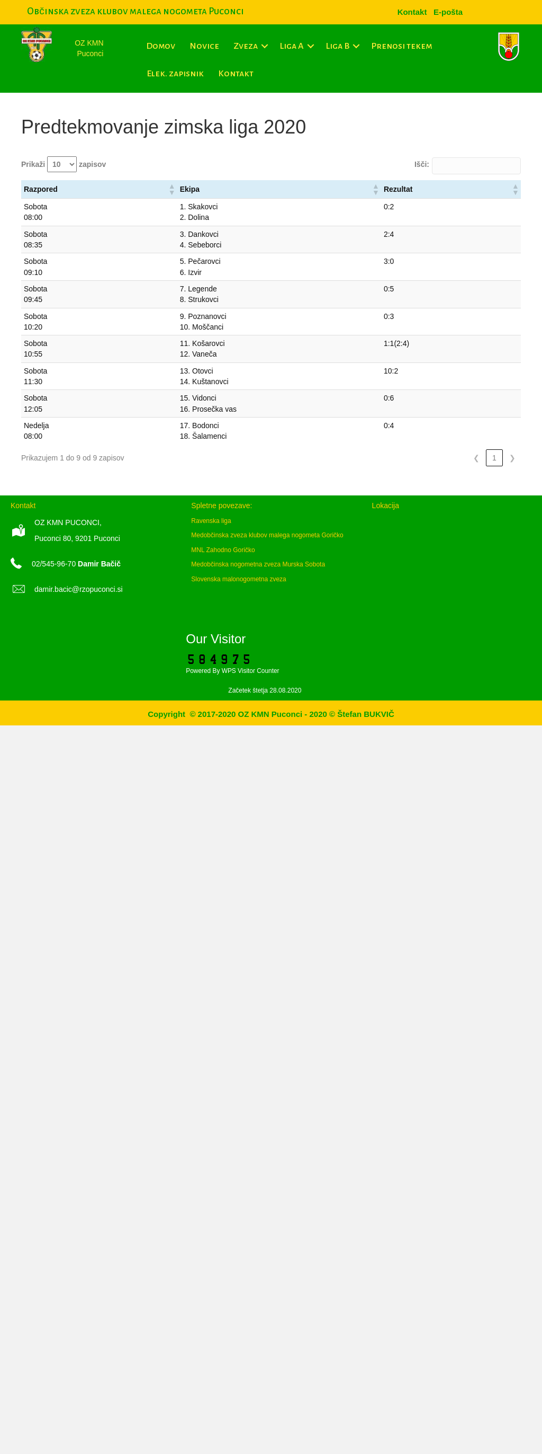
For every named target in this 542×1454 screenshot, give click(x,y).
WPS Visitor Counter (250, 671)
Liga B (337, 46)
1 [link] (494, 458)
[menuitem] (448, 11)
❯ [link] (512, 458)
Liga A (291, 46)
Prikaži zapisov (63, 164)
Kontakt (236, 73)
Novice (204, 46)
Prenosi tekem (401, 46)
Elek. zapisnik (175, 73)
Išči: (421, 164)
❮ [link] (476, 458)
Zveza (245, 46)
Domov (160, 46)
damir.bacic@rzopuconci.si (78, 589)
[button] (265, 46)
